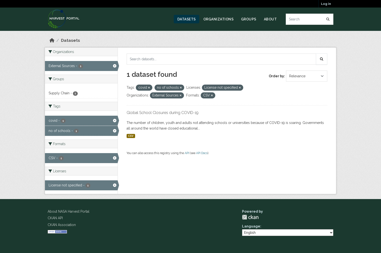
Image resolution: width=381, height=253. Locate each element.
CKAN (250, 217)
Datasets (186, 19)
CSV (130, 135)
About (270, 19)
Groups (248, 19)
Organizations (218, 19)
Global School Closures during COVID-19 (163, 112)
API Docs (202, 153)
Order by (276, 76)
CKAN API (55, 218)
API (187, 153)
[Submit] (328, 19)
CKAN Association (62, 225)
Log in (326, 4)
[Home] (52, 40)
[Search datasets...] (310, 19)
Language (251, 226)
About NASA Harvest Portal (68, 211)
